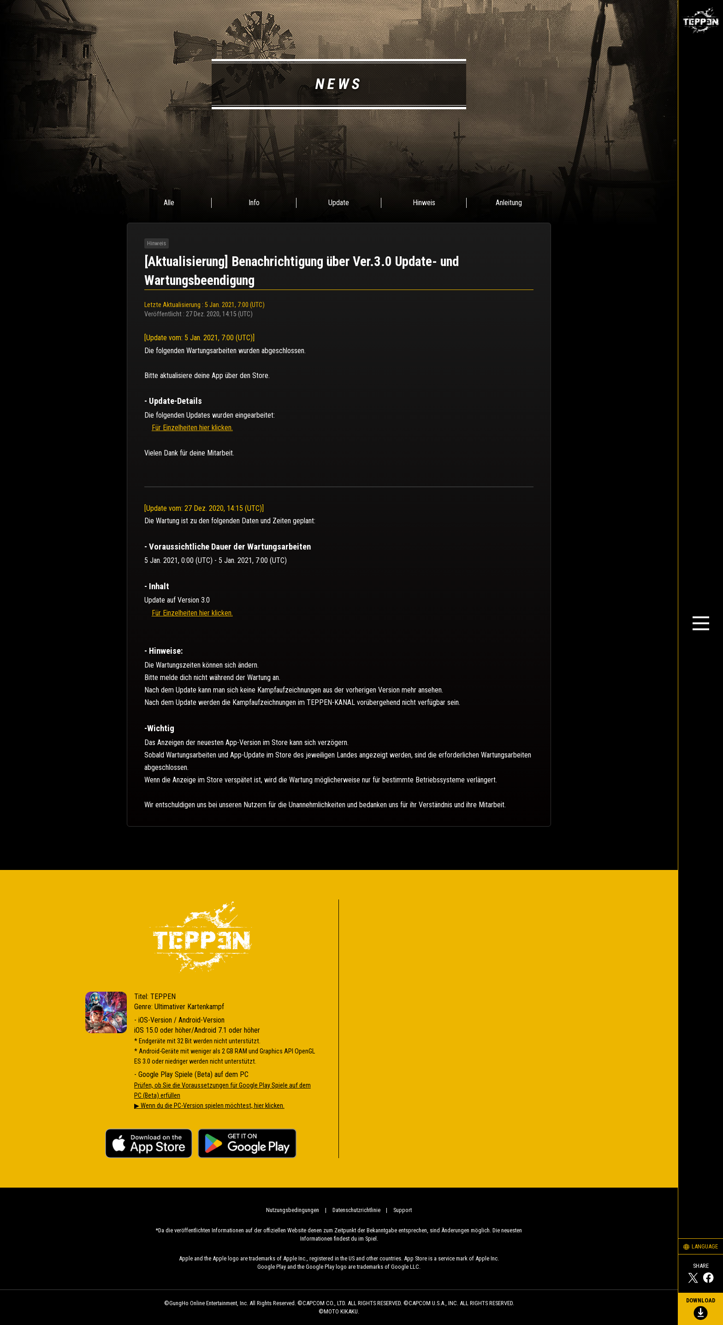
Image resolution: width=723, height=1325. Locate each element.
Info (254, 202)
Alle (169, 202)
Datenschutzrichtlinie (356, 1210)
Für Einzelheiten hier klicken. (192, 427)
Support (402, 1210)
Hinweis (424, 202)
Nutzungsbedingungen (292, 1210)
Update (338, 202)
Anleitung (509, 202)
